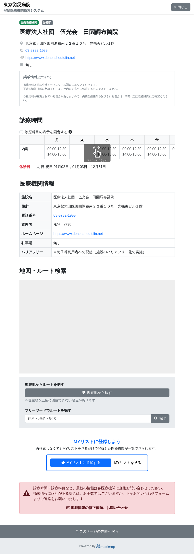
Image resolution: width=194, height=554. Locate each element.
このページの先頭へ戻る (97, 531)
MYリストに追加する (80, 463)
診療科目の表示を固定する (46, 132)
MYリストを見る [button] (127, 463)
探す (160, 418)
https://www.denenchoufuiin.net (50, 58)
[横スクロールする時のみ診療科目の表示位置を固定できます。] (70, 132)
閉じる (181, 7)
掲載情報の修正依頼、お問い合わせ (97, 508)
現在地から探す (97, 392)
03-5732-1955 (36, 50)
